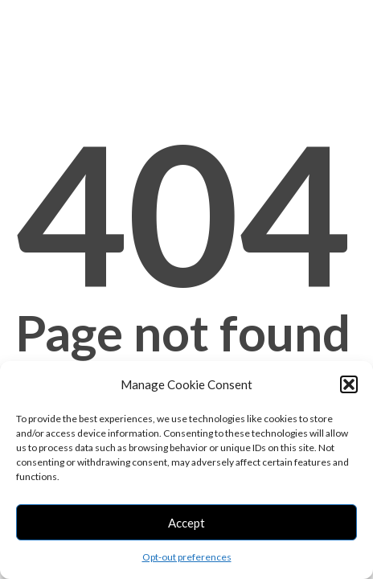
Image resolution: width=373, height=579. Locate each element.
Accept (186, 522)
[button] (349, 384)
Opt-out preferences (187, 557)
